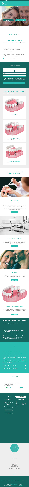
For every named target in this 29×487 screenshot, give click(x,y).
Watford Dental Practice (14, 484)
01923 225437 (7, 0)
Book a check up (20, 396)
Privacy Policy (22, 80)
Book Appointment (14, 246)
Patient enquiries (9, 413)
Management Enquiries (9, 410)
